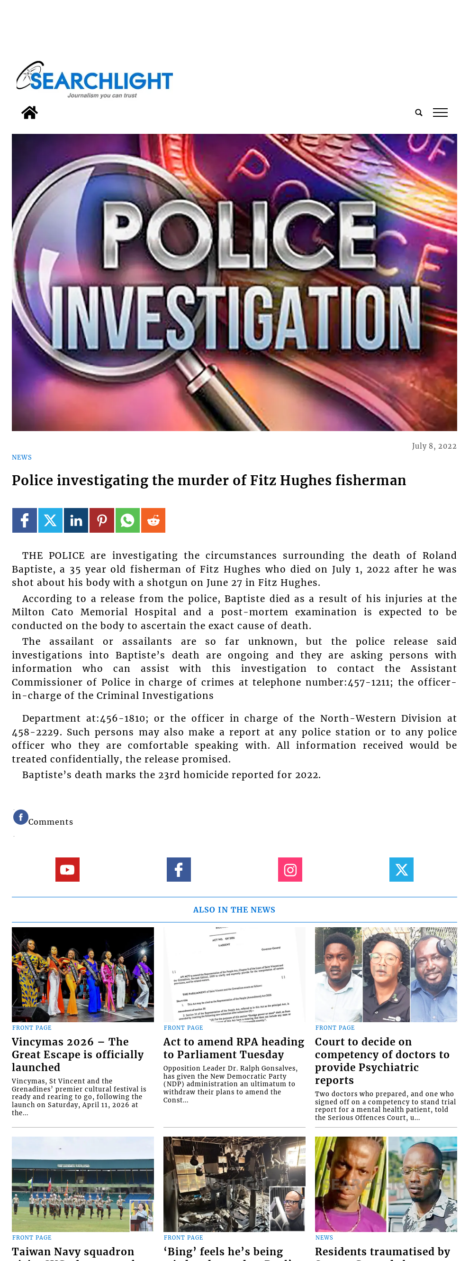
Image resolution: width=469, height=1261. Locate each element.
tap (440, 112)
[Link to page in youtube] (67, 869)
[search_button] (419, 112)
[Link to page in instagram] (290, 869)
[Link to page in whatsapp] (128, 520)
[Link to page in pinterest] (102, 520)
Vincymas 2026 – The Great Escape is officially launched (78, 1055)
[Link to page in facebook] (24, 520)
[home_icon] (29, 112)
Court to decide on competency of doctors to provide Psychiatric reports (382, 1061)
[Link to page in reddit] (153, 520)
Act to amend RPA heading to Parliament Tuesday (234, 1048)
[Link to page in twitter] (50, 520)
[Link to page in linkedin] (76, 520)
